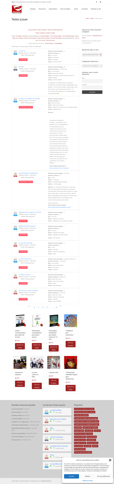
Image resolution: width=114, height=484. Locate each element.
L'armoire (21, 67)
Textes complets (41, 30)
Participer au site (96, 9)
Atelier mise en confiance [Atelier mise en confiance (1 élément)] (90, 427)
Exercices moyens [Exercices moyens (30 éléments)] (80, 440)
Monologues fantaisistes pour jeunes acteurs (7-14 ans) (53, 335)
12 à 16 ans (42, 40)
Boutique (33, 9)
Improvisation (53, 9)
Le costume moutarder (26, 243)
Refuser (87, 476)
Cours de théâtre (65, 9)
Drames (25, 36)
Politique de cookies (87, 480)
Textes (76, 9)
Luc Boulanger (58, 43)
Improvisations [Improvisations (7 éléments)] (91, 440)
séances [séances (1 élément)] (95, 446)
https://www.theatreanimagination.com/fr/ (59, 207)
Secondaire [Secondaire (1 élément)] (87, 446)
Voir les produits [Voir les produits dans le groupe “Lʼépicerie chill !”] (53, 381)
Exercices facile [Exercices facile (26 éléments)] (91, 437)
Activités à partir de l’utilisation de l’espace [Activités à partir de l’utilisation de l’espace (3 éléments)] (87, 424)
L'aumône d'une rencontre (59, 446)
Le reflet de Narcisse (25, 259)
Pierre (52, 455)
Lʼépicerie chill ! (54, 372)
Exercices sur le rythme (58, 419)
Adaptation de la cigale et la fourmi (30, 212)
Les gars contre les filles (35, 374)
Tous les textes (32, 30)
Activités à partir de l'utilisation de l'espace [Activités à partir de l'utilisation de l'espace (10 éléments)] (86, 421)
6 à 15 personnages (55, 36)
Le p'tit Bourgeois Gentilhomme (28, 173)
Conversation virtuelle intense (20, 425)
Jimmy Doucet (49, 43)
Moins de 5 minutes (17, 38)
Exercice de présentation (18, 433)
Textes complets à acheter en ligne (45, 33)
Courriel (84, 84)
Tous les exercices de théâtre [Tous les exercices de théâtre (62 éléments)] (83, 452)
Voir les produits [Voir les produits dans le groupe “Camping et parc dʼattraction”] (70, 344)
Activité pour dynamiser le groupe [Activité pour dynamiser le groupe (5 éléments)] (84, 409)
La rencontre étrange (17, 436)
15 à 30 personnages (68, 36)
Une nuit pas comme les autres (28, 290)
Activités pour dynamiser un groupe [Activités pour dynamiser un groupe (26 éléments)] (85, 412)
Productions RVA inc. (46, 481)
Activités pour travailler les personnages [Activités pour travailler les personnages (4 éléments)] (86, 418)
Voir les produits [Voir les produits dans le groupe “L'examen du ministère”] (20, 383)
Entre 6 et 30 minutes (30, 38)
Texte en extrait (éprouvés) (55, 30)
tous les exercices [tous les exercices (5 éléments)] (80, 449)
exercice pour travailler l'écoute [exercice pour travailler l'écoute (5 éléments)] (83, 433)
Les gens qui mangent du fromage (29, 98)
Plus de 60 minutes (56, 38)
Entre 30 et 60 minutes (43, 38)
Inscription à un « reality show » (20, 422)
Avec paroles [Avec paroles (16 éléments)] (89, 430)
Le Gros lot (22, 51)
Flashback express (17, 415)
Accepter (71, 476)
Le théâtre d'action (24, 274)
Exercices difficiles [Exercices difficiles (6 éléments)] (80, 437)
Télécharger (23, 59)
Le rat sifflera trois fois (57, 464)
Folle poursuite (16, 440)
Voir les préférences (103, 476)
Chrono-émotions (16, 412)
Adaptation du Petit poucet (27, 226)
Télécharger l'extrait (26, 107)
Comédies (19, 36)
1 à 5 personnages (44, 36)
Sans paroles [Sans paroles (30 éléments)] (78, 446)
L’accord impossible (17, 409)
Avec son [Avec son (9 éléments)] (97, 430)
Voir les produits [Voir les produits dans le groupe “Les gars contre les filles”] (36, 385)
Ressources (42, 9)
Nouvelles (85, 9)
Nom (83, 78)
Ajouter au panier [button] (20, 346)
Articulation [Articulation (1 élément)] (78, 427)
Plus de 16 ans (50, 40)
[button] (110, 460)
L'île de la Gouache (56, 437)
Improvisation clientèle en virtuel (20, 428)
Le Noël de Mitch (55, 410)
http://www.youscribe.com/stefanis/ (59, 168)
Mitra (51, 428)
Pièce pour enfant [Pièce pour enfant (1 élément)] (93, 443)
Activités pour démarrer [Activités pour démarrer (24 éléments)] (81, 415)
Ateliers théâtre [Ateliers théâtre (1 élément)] (79, 430)
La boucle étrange (17, 418)
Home (87, 18)
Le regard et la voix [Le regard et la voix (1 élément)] (80, 443)
